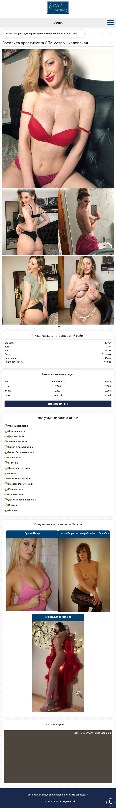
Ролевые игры (16, 494)
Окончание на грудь (19, 468)
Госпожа (13, 462)
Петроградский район (69, 336)
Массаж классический (20, 484)
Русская (107, 362)
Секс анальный (16, 431)
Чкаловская (43, 336)
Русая (108, 358)
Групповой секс (16, 436)
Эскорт (12, 473)
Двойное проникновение (22, 499)
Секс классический (18, 426)
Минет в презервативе (20, 447)
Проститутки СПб (65, 801)
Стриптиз (13, 510)
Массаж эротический (19, 478)
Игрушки (13, 505)
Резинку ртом (15, 489)
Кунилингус (14, 457)
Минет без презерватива (21, 452)
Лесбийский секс (17, 441)
